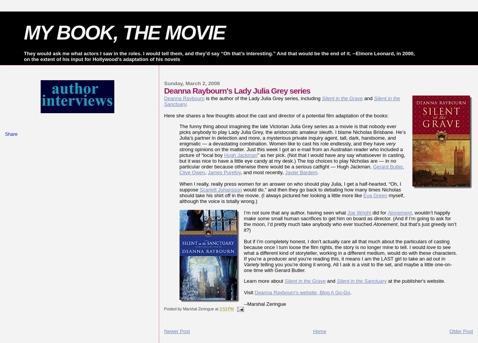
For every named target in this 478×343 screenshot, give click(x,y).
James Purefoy (224, 172)
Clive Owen (192, 172)
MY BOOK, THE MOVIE (124, 32)
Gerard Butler (387, 167)
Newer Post (177, 331)
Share (11, 134)
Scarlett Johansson (221, 190)
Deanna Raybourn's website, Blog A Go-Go (302, 292)
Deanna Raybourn (184, 98)
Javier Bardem (301, 172)
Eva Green (375, 195)
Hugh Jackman (240, 155)
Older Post (461, 331)
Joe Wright (359, 213)
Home (319, 331)
